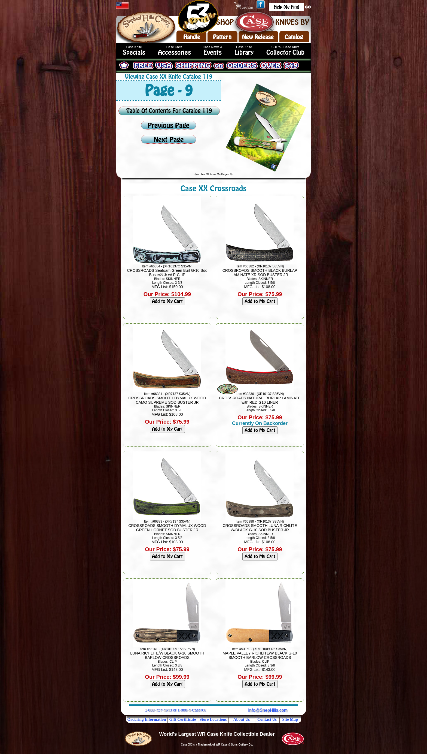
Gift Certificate (182, 719)
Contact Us (267, 719)
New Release (258, 37)
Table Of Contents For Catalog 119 (169, 110)
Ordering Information (146, 719)
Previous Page (169, 125)
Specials (134, 52)
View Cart (244, 7)
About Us (241, 719)
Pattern (222, 37)
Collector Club (285, 52)
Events (212, 52)
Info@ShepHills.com (268, 710)
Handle (191, 37)
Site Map (290, 719)
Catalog (294, 37)
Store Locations (213, 719)
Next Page (169, 139)
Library (244, 52)
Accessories (174, 52)
